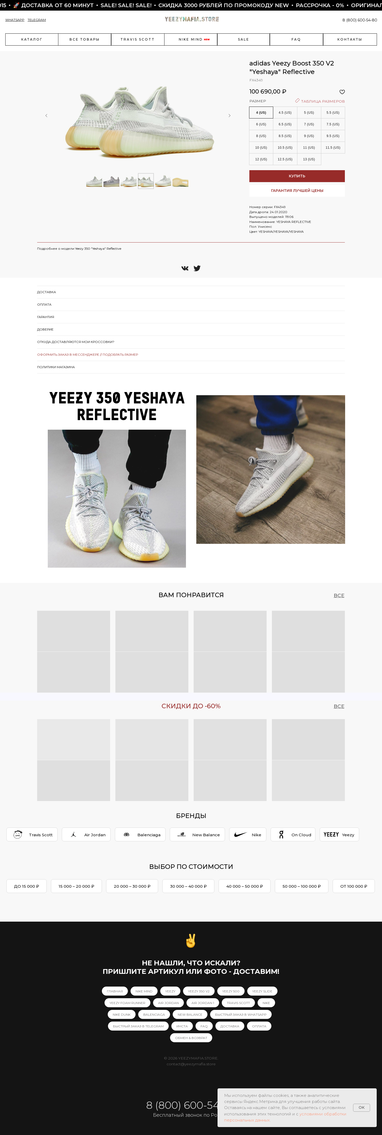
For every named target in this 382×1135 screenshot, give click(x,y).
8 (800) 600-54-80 (359, 20)
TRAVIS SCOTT (238, 1003)
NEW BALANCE (190, 1015)
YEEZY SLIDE (262, 991)
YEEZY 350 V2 (199, 991)
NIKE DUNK (122, 1015)
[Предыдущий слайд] (46, 116)
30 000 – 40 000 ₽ (188, 886)
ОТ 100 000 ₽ (353, 886)
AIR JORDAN (168, 1003)
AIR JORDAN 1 (203, 1003)
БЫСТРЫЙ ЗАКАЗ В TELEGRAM (138, 1026)
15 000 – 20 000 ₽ (76, 886)
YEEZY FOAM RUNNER (127, 1003)
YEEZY (170, 991)
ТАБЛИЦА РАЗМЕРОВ (320, 101)
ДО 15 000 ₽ (26, 886)
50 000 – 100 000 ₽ (302, 886)
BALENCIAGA (154, 1015)
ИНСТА (182, 1026)
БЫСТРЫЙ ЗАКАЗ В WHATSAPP (241, 1015)
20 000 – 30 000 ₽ (132, 886)
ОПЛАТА (259, 1026)
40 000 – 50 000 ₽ (244, 886)
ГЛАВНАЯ (115, 991)
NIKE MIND (144, 991)
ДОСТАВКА (229, 1026)
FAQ (204, 1026)
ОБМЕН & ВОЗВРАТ (191, 1038)
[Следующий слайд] (229, 116)
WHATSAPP (14, 20)
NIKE (266, 1003)
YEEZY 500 (231, 991)
